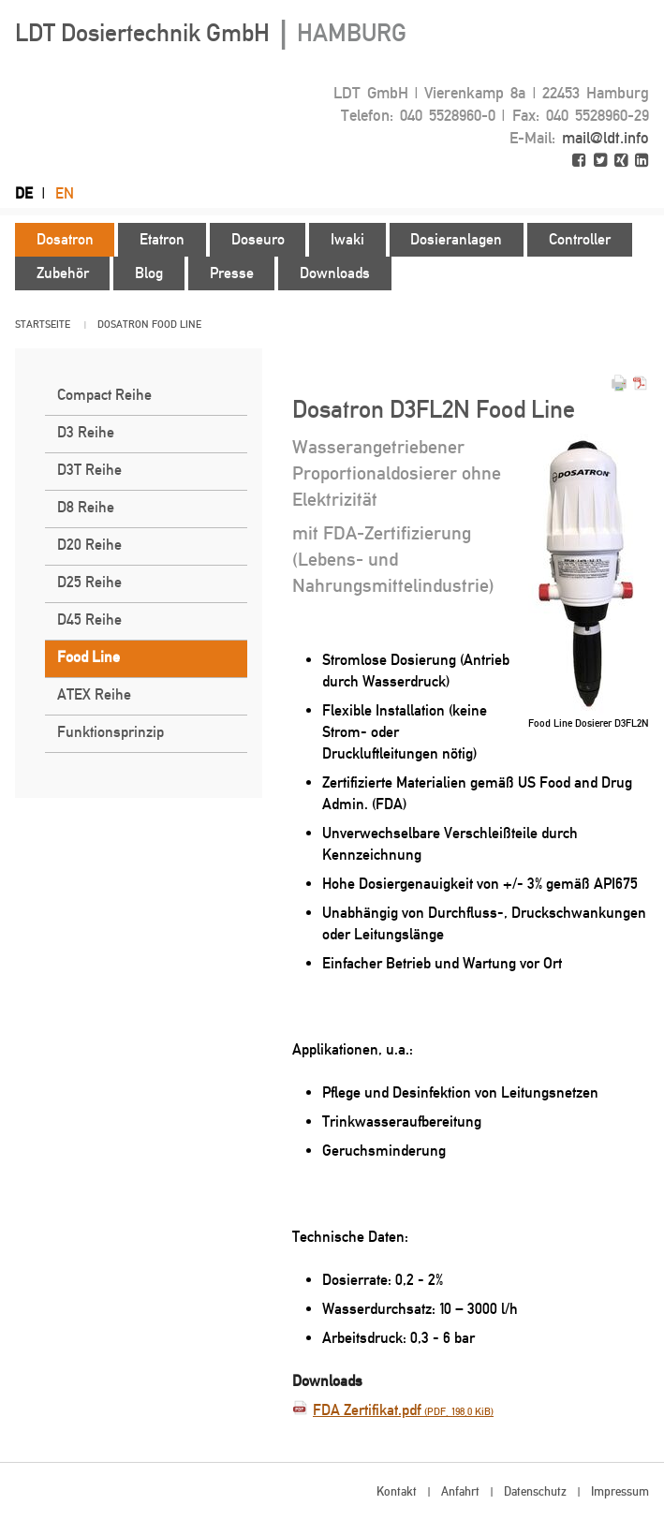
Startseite (42, 324)
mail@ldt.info (605, 137)
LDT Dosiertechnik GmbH (210, 33)
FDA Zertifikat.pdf (403, 1410)
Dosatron (123, 324)
